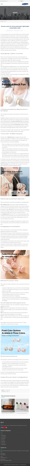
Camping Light (3, 444)
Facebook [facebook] (1, 427)
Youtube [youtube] (3, 427)
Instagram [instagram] (6, 427)
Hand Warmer (3, 441)
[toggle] (2, 4)
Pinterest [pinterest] (4, 427)
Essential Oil (3, 438)
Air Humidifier (3, 435)
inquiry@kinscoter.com (4, 457)
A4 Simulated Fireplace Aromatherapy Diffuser (8, 413)
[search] (19, 1)
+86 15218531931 (3, 454)
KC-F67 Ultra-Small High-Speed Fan (22, 413)
